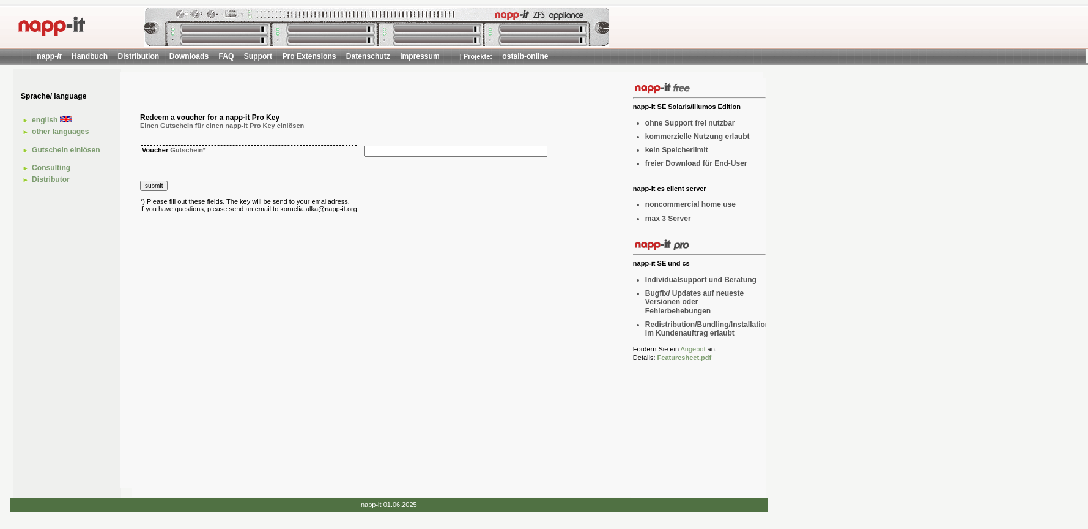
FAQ (226, 56)
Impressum (420, 56)
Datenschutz (368, 56)
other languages (60, 131)
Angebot (692, 349)
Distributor (51, 179)
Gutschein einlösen (66, 150)
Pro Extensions (309, 56)
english (52, 120)
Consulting (51, 167)
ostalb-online (525, 56)
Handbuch (90, 56)
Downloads (189, 56)
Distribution (138, 56)
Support (258, 56)
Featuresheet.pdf (684, 357)
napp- (49, 56)
